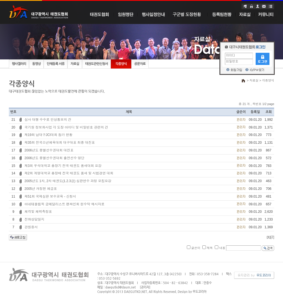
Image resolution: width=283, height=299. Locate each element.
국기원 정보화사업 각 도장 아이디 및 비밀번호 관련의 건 (66, 127)
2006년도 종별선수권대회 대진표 (49, 150)
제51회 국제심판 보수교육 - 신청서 (50, 196)
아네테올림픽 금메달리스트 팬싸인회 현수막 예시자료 (64, 204)
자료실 (74, 63)
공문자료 (140, 63)
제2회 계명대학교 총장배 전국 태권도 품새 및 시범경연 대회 (69, 173)
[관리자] (145, 287)
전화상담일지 (34, 219)
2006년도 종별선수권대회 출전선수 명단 (55, 158)
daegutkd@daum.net (120, 287)
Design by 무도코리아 (192, 291)
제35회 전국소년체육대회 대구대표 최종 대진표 (60, 143)
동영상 (36, 63)
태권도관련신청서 (96, 63)
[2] (272, 237)
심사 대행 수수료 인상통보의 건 (48, 120)
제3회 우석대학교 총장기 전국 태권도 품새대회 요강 (63, 166)
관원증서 (31, 227)
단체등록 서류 (55, 63)
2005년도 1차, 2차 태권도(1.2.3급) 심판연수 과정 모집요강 (68, 181)
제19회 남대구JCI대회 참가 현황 (48, 135)
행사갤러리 (19, 63)
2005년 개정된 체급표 (41, 189)
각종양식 (121, 63)
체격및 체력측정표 (38, 212)
